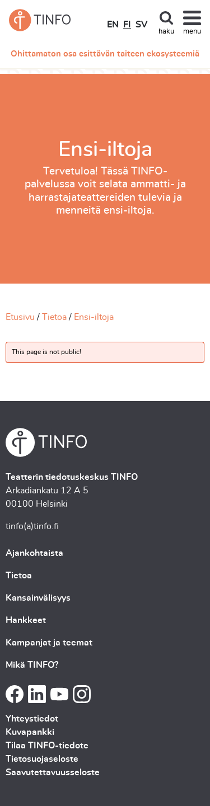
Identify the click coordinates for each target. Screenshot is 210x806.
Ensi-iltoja (94, 317)
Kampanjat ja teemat (49, 642)
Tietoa (54, 317)
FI (127, 24)
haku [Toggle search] (166, 31)
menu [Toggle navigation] (192, 31)
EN (113, 24)
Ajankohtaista (34, 553)
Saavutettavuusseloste (53, 772)
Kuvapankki (30, 732)
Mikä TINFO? (32, 665)
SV (141, 24)
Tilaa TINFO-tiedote (47, 745)
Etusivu (20, 317)
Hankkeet (26, 620)
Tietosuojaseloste (42, 759)
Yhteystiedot (32, 718)
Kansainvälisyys (38, 597)
